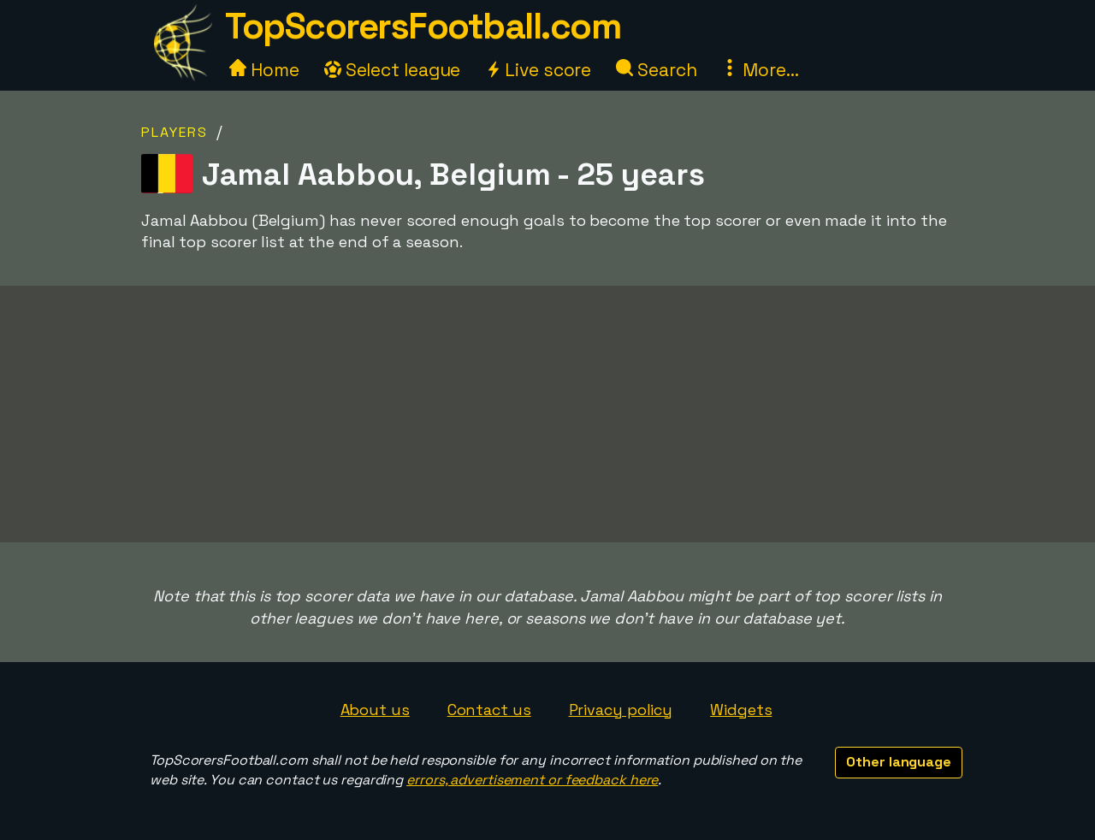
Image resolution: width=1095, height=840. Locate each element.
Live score (538, 69)
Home (264, 69)
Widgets (741, 709)
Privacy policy (621, 709)
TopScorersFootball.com (422, 26)
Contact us (489, 709)
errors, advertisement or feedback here (532, 780)
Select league (392, 69)
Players (174, 132)
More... (759, 69)
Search (656, 69)
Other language (898, 762)
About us (375, 709)
